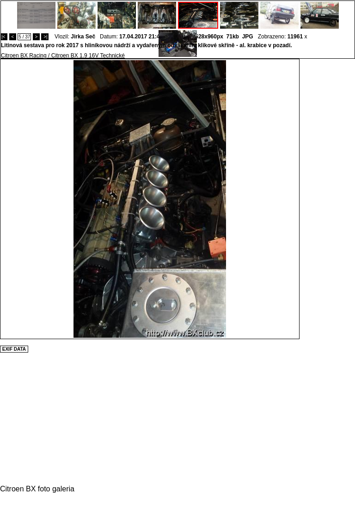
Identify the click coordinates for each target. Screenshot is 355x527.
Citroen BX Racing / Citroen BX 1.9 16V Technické (63, 55)
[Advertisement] (327, 197)
